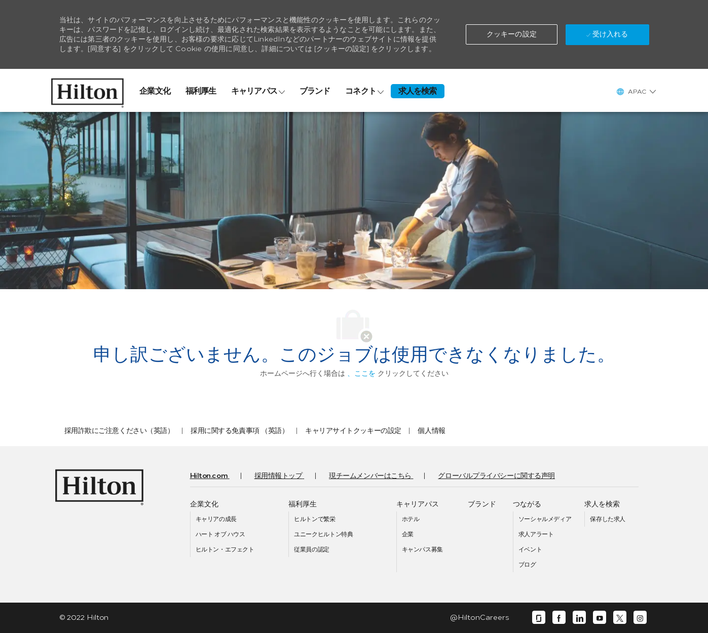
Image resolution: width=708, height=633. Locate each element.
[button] (511, 34)
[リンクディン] (579, 617)
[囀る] (619, 617)
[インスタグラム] (640, 617)
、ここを (361, 373)
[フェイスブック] (559, 617)
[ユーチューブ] (599, 617)
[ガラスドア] (538, 617)
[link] (87, 90)
